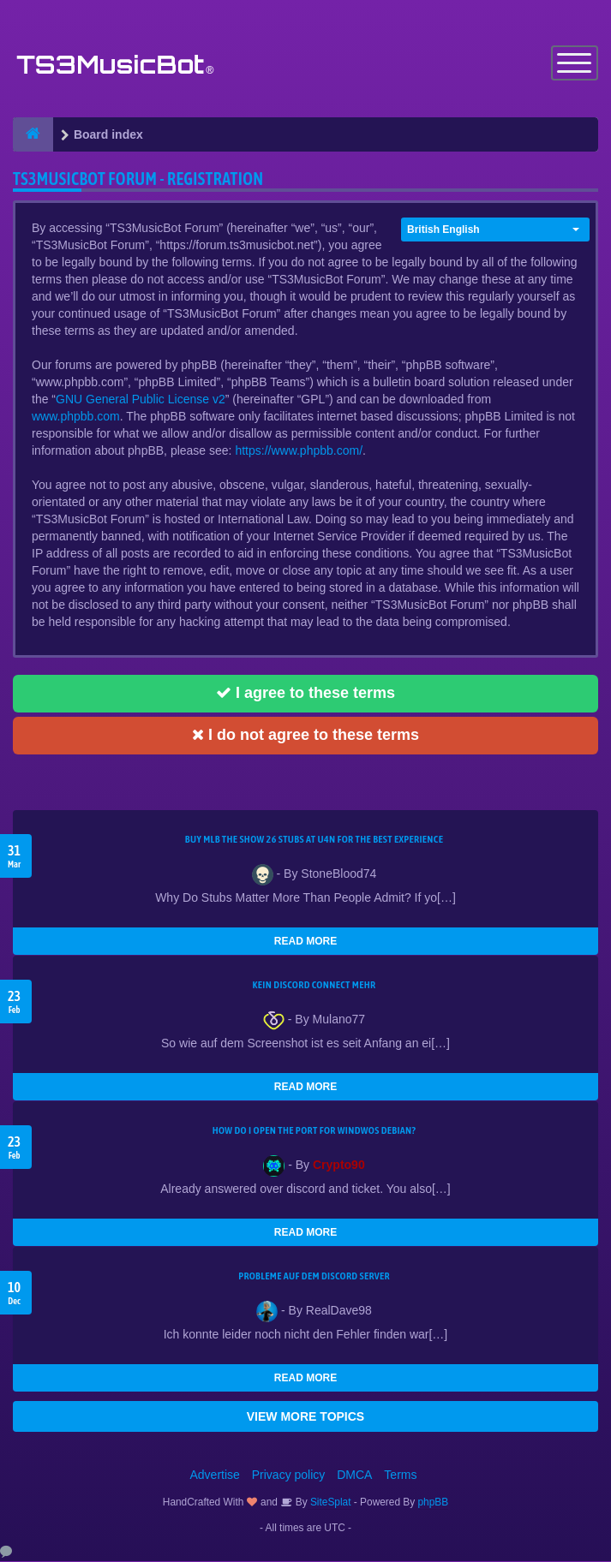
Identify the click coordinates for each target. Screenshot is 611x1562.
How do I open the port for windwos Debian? (314, 1131)
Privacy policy (289, 1475)
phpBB (433, 1503)
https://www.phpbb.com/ (298, 451)
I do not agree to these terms (305, 735)
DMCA (354, 1475)
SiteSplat (329, 1503)
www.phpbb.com (76, 417)
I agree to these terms (305, 693)
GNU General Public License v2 (140, 400)
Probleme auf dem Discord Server (314, 1277)
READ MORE (305, 942)
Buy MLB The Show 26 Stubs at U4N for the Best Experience (314, 840)
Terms (400, 1475)
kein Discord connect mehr (313, 986)
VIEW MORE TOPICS (305, 1417)
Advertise (215, 1475)
